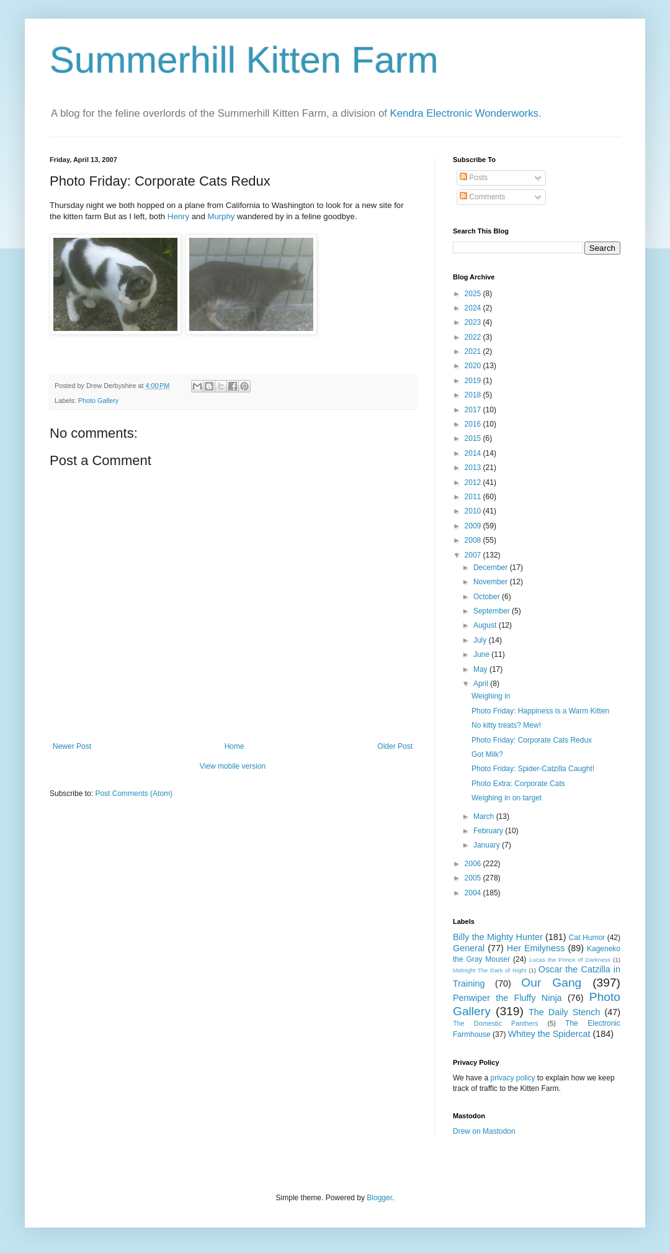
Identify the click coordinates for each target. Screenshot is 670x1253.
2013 (474, 467)
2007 (474, 555)
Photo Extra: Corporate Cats (518, 783)
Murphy (220, 216)
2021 (474, 351)
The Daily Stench (564, 1012)
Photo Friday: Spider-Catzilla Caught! (532, 768)
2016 (474, 424)
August (486, 625)
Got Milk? (487, 754)
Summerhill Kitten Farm (244, 60)
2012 (474, 482)
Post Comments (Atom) (133, 793)
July (481, 640)
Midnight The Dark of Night (489, 970)
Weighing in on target (506, 798)
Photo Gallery (98, 400)
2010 (474, 511)
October (487, 596)
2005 (474, 878)
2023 (474, 322)
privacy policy (512, 1078)
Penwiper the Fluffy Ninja (507, 998)
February (489, 830)
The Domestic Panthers (495, 1023)
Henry (178, 216)
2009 (474, 526)
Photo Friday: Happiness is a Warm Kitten (540, 711)
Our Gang (551, 982)
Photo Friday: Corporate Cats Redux (531, 740)
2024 (474, 308)
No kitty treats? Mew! (506, 725)
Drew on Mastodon (484, 1131)
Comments (482, 196)
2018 (474, 395)
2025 (474, 293)
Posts (474, 177)
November (491, 581)
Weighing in (490, 696)
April (481, 683)
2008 (474, 540)
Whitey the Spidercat (549, 1034)
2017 (474, 409)
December (491, 567)
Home (234, 746)
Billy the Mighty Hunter (498, 937)
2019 (474, 380)
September (492, 611)
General (469, 948)
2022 (474, 337)
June (482, 654)
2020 (474, 365)
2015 (474, 438)
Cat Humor (587, 937)
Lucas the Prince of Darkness (569, 959)
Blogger (379, 1197)
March (484, 816)
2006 (474, 863)
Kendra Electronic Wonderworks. (466, 113)
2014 (474, 453)
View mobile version (233, 766)
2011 (474, 496)
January (487, 845)
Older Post (395, 746)
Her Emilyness (536, 948)
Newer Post (72, 746)
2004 (474, 893)
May (481, 669)
